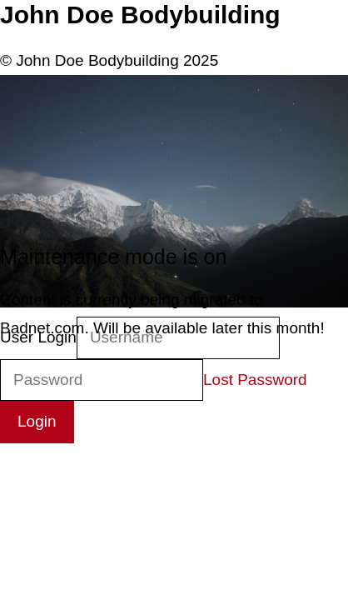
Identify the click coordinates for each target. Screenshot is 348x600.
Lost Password (255, 379)
